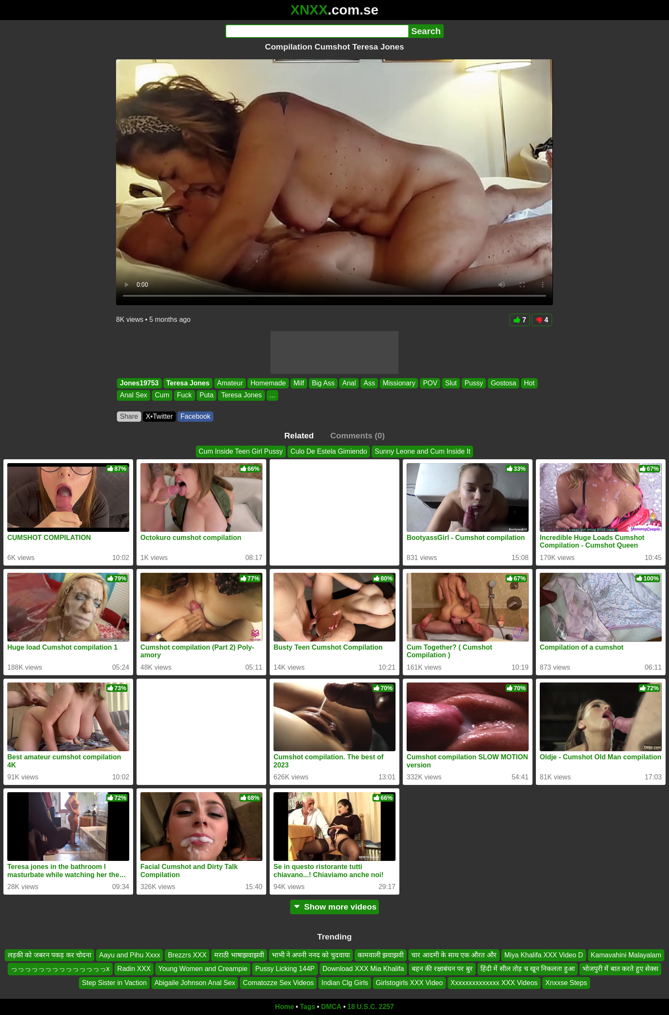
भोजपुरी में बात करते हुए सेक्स (620, 969)
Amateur (230, 383)
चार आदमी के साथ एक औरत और (454, 955)
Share (129, 416)
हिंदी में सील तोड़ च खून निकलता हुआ (527, 969)
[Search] (316, 31)
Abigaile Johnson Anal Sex (194, 982)
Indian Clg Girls (344, 982)
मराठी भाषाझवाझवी (239, 955)
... (272, 395)
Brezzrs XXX (187, 955)
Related (299, 435)
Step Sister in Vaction (114, 982)
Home (284, 1006)
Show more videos (335, 906)
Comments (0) (357, 435)
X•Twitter (159, 416)
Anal (349, 383)
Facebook (195, 416)
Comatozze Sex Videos (278, 982)
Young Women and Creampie (202, 969)
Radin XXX (134, 969)
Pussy (474, 383)
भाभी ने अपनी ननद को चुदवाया (311, 955)
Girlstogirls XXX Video (409, 982)
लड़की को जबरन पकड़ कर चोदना (49, 955)
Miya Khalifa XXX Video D (543, 955)
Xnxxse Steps (566, 982)
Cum (162, 395)
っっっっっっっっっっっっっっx (60, 969)
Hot (529, 383)
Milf (299, 383)
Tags (307, 1006)
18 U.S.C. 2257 (370, 1006)
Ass (369, 383)
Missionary (399, 383)
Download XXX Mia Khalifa (363, 969)
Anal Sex (133, 395)
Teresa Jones (187, 383)
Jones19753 (139, 383)
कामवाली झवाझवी (381, 955)
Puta (207, 395)
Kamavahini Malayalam (626, 955)
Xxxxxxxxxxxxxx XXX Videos (494, 982)
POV (430, 383)
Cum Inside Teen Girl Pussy (241, 451)
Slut (451, 383)
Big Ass (323, 383)
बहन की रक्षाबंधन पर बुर (442, 969)
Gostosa (503, 383)
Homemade (268, 383)
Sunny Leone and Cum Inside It (422, 451)
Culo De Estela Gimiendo (329, 451)
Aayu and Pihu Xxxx (129, 955)
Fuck (184, 395)
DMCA (331, 1006)
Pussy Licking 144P (285, 969)
